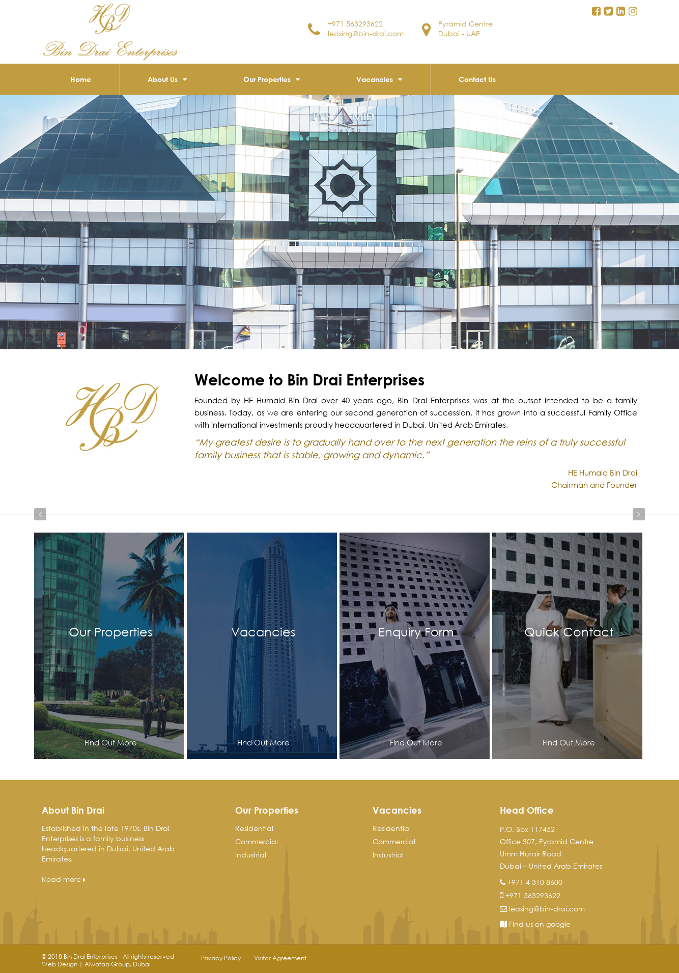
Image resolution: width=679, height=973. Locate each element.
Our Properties (267, 79)
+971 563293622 (355, 24)
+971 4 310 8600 (534, 882)
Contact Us (477, 79)
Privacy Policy (221, 958)
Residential (254, 828)
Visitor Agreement (280, 958)
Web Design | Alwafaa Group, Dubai (96, 964)
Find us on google (535, 924)
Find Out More (110, 742)
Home (80, 79)
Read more (64, 879)
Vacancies (374, 79)
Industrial (250, 854)
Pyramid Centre (465, 24)
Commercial (256, 841)
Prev (40, 514)
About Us (163, 79)
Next (639, 514)
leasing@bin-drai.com (366, 33)
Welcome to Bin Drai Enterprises (309, 379)
